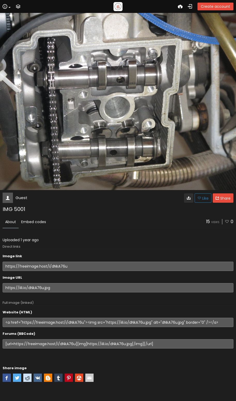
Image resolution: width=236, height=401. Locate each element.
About (10, 221)
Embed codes (33, 221)
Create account (215, 6)
